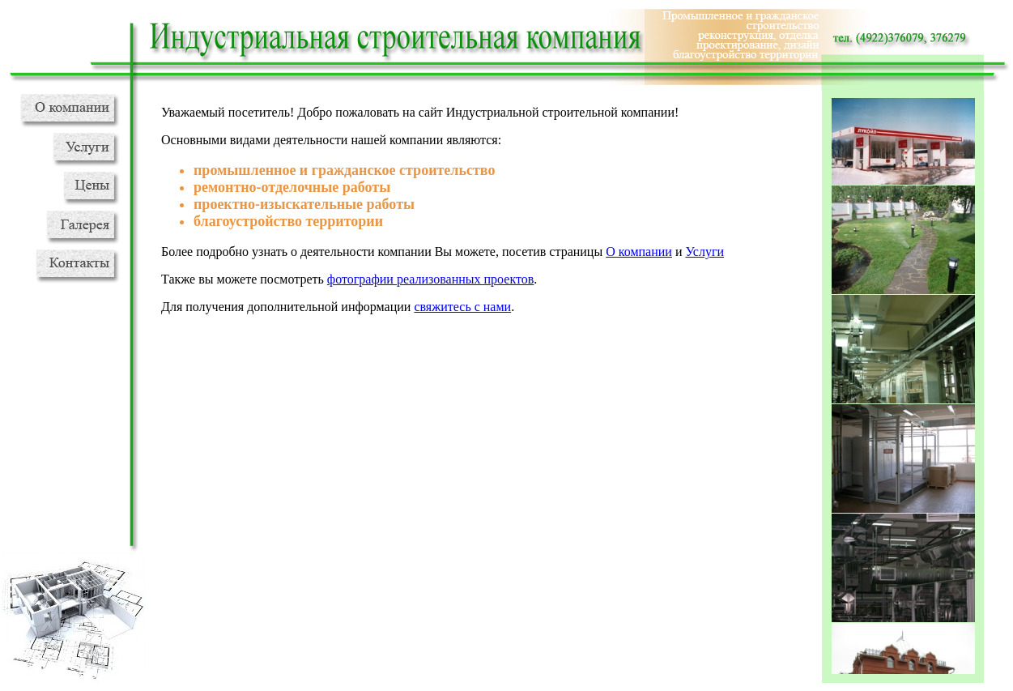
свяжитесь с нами (462, 307)
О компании (639, 251)
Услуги (704, 251)
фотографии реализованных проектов (430, 279)
